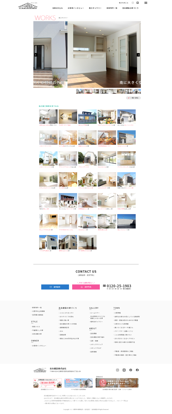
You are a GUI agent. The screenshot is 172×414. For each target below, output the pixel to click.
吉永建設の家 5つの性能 (68, 324)
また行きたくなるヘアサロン (125, 339)
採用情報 (93, 352)
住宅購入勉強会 (37, 315)
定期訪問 (63, 335)
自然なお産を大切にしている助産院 (127, 317)
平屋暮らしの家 (37, 331)
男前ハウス (36, 327)
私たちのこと (123, 3)
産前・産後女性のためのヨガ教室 (126, 321)
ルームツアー (95, 313)
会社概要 (93, 334)
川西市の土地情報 (38, 312)
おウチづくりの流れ (67, 317)
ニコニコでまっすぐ (67, 313)
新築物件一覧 (112, 8)
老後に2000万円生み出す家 (69, 339)
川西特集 (118, 313)
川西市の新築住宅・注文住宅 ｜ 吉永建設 (85, 410)
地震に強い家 (64, 321)
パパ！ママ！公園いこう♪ (124, 332)
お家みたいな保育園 (122, 324)
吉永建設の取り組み (97, 338)
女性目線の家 (37, 334)
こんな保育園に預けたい (123, 335)
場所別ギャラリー (96, 322)
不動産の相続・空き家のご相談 (125, 355)
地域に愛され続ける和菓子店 (125, 343)
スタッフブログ (95, 349)
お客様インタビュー (76, 8)
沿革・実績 (94, 341)
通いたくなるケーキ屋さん (124, 328)
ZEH (61, 332)
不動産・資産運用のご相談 (124, 352)
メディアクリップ (96, 345)
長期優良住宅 (64, 328)
